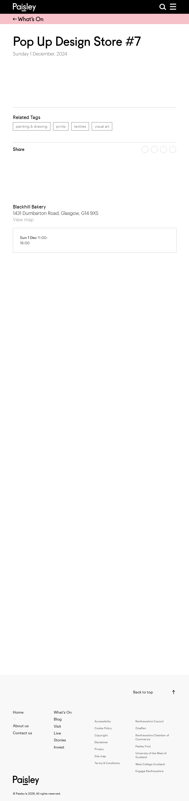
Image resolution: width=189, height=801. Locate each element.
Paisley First (143, 746)
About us (21, 725)
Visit (57, 726)
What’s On (28, 19)
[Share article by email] (163, 149)
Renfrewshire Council (149, 721)
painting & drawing (31, 126)
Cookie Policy (103, 728)
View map (23, 219)
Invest (59, 747)
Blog (58, 719)
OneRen (140, 728)
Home (18, 712)
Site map (100, 756)
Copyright (101, 735)
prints (61, 126)
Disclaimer (101, 742)
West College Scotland (150, 764)
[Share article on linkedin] (172, 149)
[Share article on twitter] (154, 149)
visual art (102, 126)
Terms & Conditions (107, 763)
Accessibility (102, 721)
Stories (60, 740)
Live (57, 733)
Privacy (99, 749)
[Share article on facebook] (145, 149)
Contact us (22, 733)
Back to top (143, 692)
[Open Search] (162, 7)
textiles (80, 126)
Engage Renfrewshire (149, 771)
